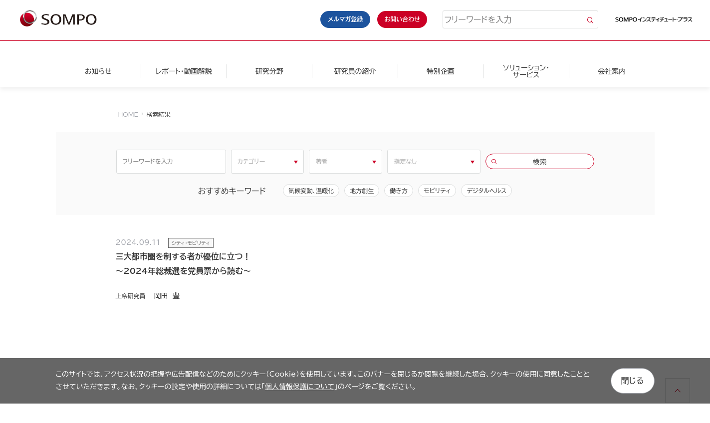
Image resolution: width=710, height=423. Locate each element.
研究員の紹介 (355, 71)
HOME (128, 114)
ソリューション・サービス (526, 71)
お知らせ (98, 71)
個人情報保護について (299, 386)
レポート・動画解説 (184, 71)
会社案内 (612, 71)
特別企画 (441, 71)
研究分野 (269, 71)
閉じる (632, 381)
